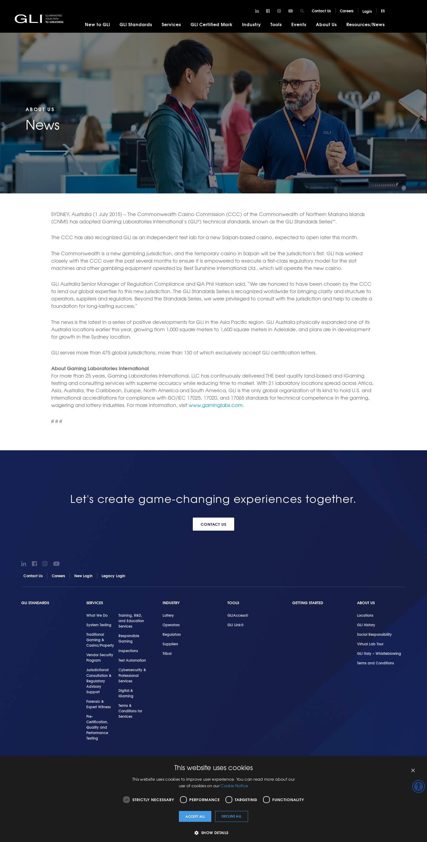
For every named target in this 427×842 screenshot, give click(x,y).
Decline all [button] (231, 816)
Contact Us (321, 10)
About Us (326, 24)
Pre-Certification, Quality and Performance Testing (97, 726)
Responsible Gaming (128, 638)
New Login (83, 575)
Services (171, 24)
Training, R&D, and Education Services (131, 620)
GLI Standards (136, 24)
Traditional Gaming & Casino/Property (100, 639)
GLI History (366, 624)
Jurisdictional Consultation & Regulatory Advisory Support (98, 680)
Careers (346, 10)
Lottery (168, 615)
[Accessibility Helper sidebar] (418, 786)
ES (383, 10)
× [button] (413, 770)
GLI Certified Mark (212, 24)
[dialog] (213, 799)
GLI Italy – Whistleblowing (379, 653)
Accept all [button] (195, 816)
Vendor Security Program (99, 657)
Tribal (167, 653)
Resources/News (365, 24)
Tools (276, 24)
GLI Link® (235, 624)
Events (298, 24)
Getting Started (307, 602)
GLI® (41, 19)
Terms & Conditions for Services (130, 710)
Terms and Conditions (375, 662)
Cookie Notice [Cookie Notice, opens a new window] (234, 785)
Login (367, 11)
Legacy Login (114, 575)
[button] (213, 832)
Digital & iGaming (125, 692)
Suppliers (170, 643)
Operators (171, 624)
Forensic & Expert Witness (98, 703)
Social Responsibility (374, 634)
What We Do (97, 615)
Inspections (128, 650)
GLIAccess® (237, 615)
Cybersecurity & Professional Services (132, 675)
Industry (251, 24)
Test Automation (132, 660)
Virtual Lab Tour (370, 643)
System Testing (98, 624)
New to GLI (97, 24)
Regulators (172, 634)
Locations (365, 615)
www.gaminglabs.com (216, 405)
